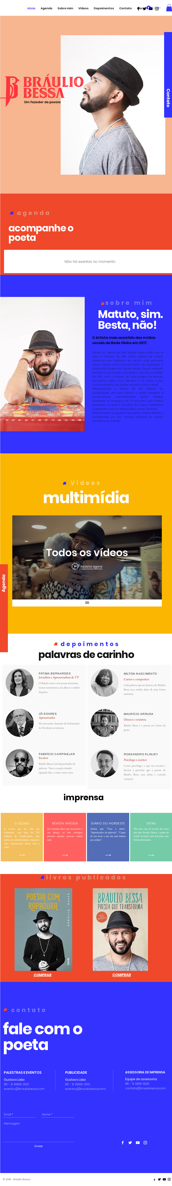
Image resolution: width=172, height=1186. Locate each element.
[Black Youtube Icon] (150, 8)
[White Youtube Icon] (137, 1142)
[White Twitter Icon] (130, 1142)
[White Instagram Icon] (145, 1142)
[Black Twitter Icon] (144, 8)
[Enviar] (39, 1146)
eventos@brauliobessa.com (24, 1089)
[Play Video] (87, 566)
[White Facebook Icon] (122, 1142)
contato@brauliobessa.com (145, 1088)
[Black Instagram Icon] (156, 8)
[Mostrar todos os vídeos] (87, 602)
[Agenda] (3, 583)
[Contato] (168, 98)
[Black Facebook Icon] (138, 8)
